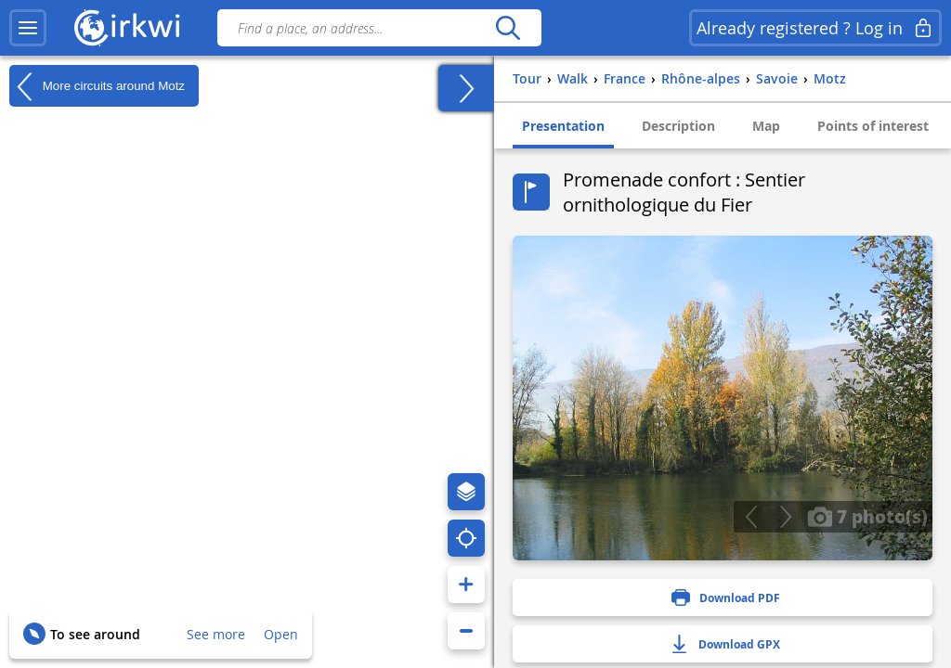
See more (216, 634)
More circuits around (97, 86)
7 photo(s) (867, 516)
